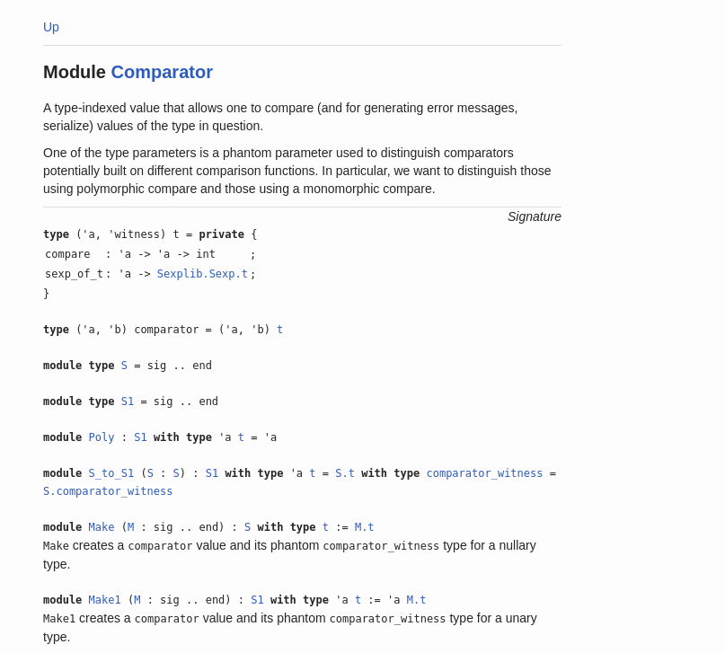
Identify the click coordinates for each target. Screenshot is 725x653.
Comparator (162, 72)
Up (51, 27)
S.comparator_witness (108, 491)
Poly (102, 437)
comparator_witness (484, 473)
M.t (365, 527)
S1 (127, 401)
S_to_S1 (112, 473)
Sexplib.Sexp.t (202, 274)
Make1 (105, 600)
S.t (345, 473)
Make (102, 527)
